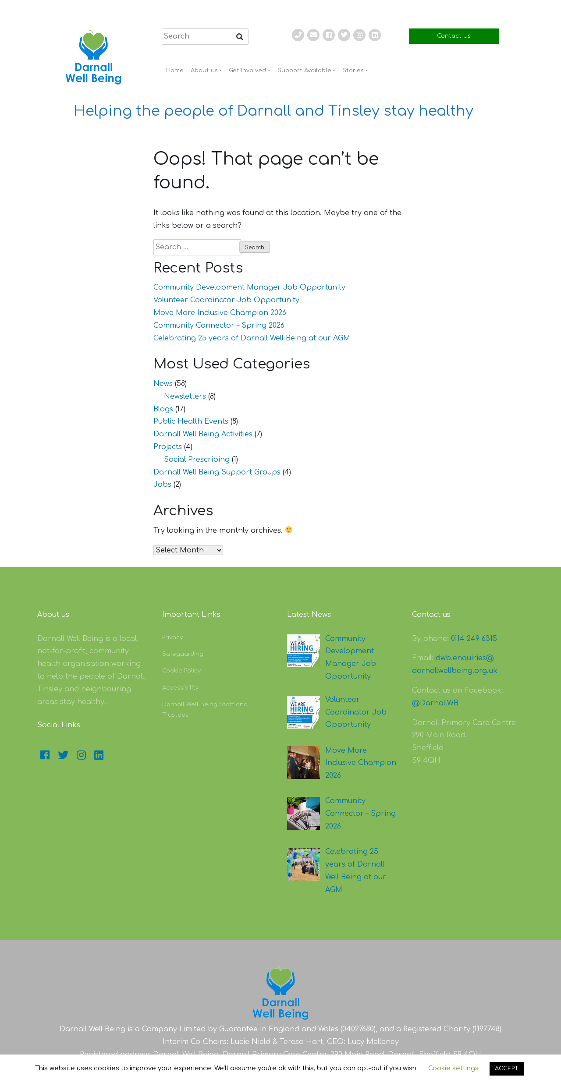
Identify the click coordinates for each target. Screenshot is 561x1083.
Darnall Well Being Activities (202, 434)
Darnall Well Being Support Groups (216, 472)
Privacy (172, 637)
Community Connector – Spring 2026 (218, 325)
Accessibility (180, 688)
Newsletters (185, 396)
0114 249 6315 (474, 639)
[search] (205, 36)
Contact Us (454, 36)
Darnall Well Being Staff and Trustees (205, 709)
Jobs (162, 484)
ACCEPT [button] (506, 1068)
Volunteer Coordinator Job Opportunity (226, 300)
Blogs (163, 409)
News (163, 384)
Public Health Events (190, 421)
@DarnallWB (435, 703)
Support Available (304, 70)
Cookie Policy (181, 671)
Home (175, 70)
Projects (167, 447)
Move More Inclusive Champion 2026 (219, 313)
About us (204, 70)
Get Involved (247, 70)
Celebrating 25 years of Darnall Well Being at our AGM (251, 338)
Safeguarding (182, 654)
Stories (353, 70)
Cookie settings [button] (453, 1068)
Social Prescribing (197, 460)
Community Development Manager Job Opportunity (249, 287)
